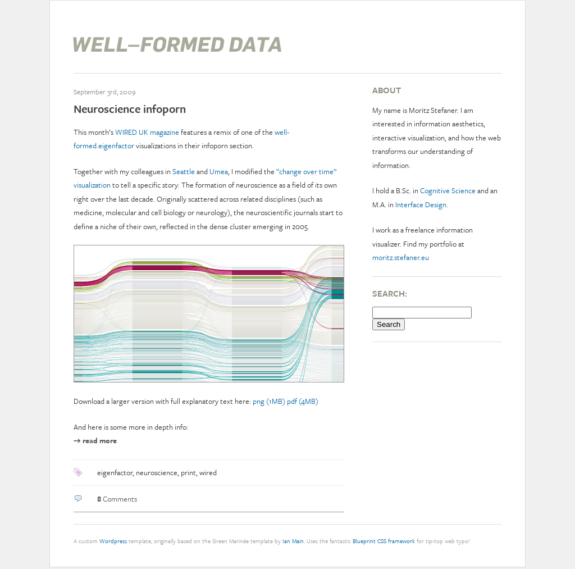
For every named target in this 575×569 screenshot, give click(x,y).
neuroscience (156, 472)
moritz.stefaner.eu (400, 257)
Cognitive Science (448, 190)
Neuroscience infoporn (130, 109)
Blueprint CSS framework (384, 540)
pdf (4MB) (302, 401)
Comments (117, 498)
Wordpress (113, 540)
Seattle (183, 171)
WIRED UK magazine (147, 132)
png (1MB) (269, 401)
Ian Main (293, 540)
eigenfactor (115, 472)
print (188, 472)
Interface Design (420, 204)
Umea (218, 171)
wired (208, 472)
